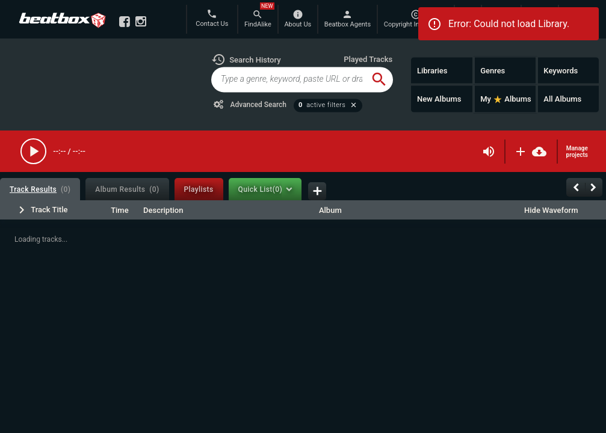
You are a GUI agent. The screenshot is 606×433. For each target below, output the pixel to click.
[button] (246, 59)
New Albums (439, 98)
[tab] (40, 189)
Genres (492, 70)
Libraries (432, 70)
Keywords (560, 70)
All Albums (562, 98)
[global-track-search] (288, 79)
